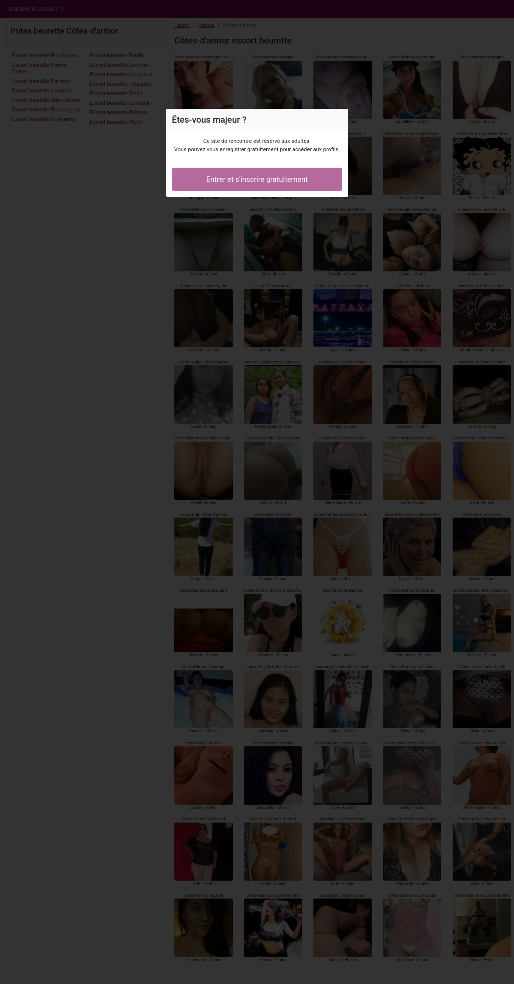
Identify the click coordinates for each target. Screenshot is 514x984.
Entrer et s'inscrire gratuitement (257, 179)
